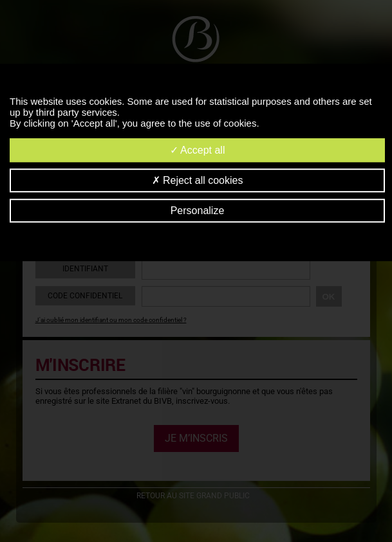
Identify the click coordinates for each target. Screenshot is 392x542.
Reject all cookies (197, 180)
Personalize (198, 210)
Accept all (197, 150)
